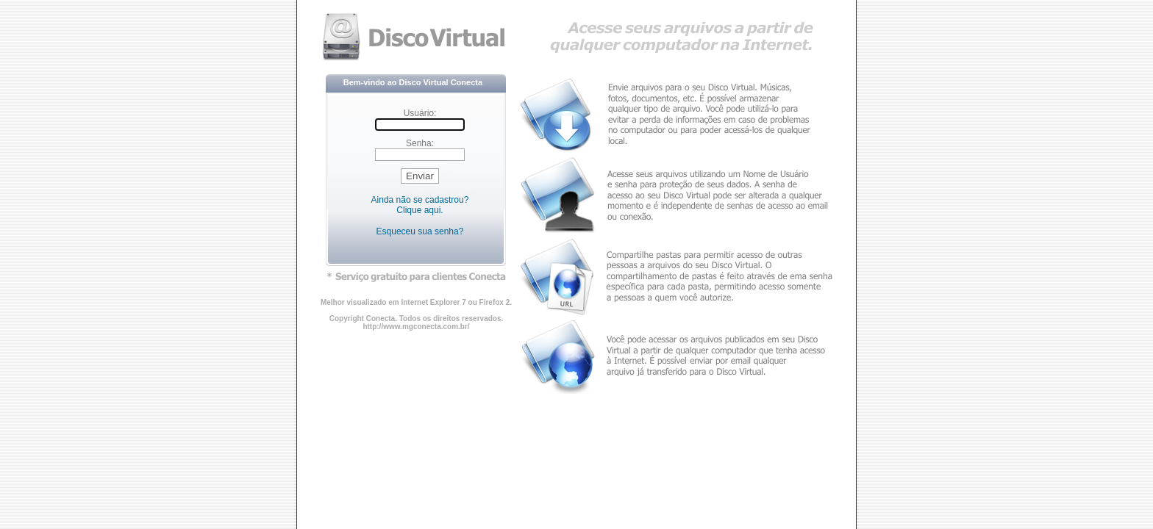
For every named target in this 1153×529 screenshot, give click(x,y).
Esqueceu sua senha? (420, 231)
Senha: (420, 143)
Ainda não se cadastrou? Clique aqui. (420, 205)
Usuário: (420, 113)
